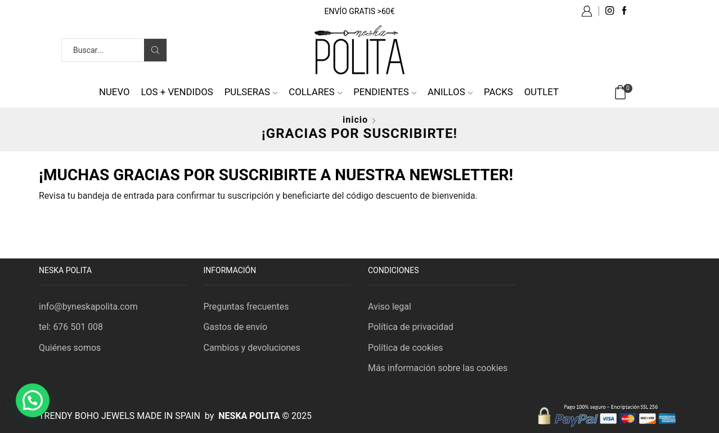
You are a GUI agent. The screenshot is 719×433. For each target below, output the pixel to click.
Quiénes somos (70, 347)
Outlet (541, 91)
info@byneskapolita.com (88, 306)
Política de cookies (405, 347)
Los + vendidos (177, 91)
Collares (315, 91)
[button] (33, 400)
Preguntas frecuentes (246, 306)
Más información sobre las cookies (437, 368)
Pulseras (251, 91)
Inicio (355, 119)
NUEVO (114, 91)
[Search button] (155, 50)
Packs (498, 91)
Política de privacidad (410, 327)
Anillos (450, 91)
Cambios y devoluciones (252, 347)
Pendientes (384, 91)
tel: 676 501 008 (71, 327)
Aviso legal (389, 306)
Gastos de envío (236, 327)
